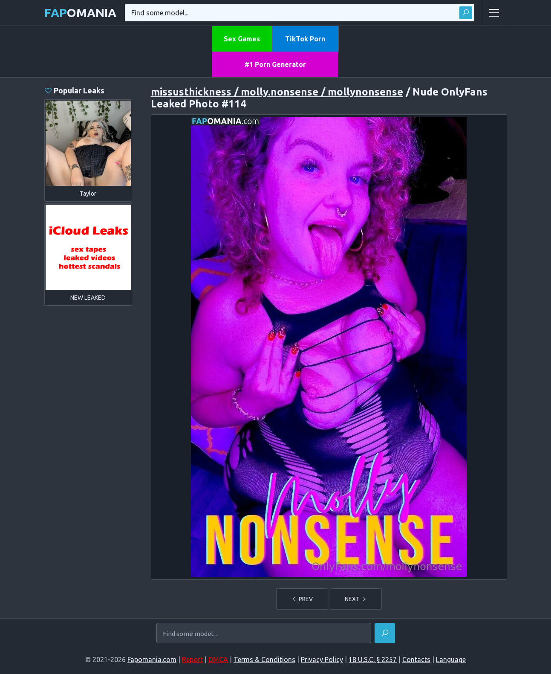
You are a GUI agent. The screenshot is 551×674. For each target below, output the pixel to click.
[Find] (385, 633)
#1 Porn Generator (275, 64)
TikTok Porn (305, 39)
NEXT (356, 599)
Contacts (416, 659)
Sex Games (242, 39)
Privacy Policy (322, 659)
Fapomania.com (151, 659)
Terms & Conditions (264, 659)
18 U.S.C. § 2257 (373, 659)
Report (192, 659)
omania (80, 12)
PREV (302, 599)
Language (451, 659)
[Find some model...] (264, 634)
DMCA (218, 659)
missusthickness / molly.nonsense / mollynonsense (277, 92)
